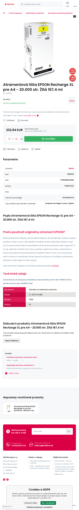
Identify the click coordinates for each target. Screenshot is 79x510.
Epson (71, 101)
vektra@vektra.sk (43, 445)
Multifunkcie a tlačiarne (35, 13)
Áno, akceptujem (48, 503)
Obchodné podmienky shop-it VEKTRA (40, 462)
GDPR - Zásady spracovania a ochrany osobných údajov (40, 467)
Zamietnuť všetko (30, 503)
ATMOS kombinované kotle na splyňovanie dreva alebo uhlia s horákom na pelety (65, 469)
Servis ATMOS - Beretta (63, 461)
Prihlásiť (69, 431)
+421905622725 (18, 445)
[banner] (9, 4)
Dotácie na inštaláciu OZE (64, 464)
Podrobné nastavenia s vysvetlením (40, 507)
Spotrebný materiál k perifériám (60, 13)
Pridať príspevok (12, 341)
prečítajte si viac (30, 115)
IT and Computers (15, 13)
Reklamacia (59, 474)
